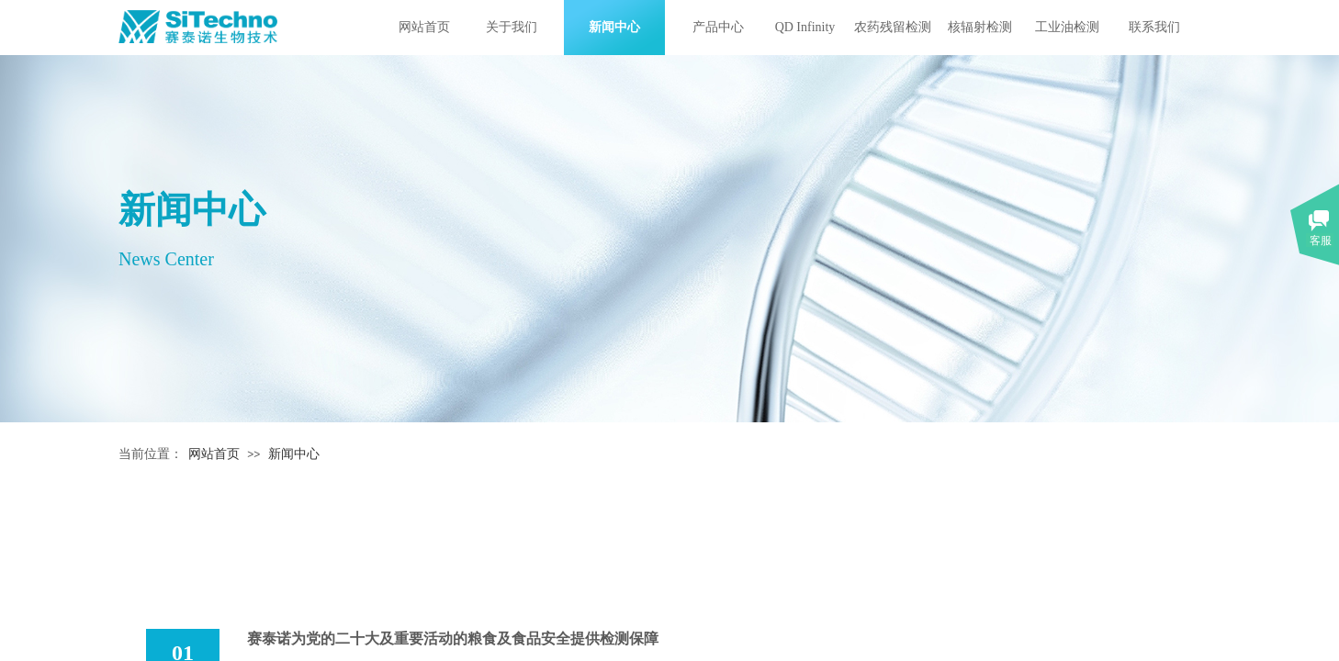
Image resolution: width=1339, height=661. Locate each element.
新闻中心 (614, 27)
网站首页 (424, 27)
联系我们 (1154, 27)
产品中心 (718, 27)
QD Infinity (805, 27)
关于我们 (511, 27)
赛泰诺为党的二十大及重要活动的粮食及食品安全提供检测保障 (452, 638)
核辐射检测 (980, 27)
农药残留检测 (892, 27)
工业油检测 (1067, 27)
